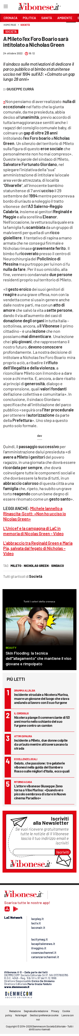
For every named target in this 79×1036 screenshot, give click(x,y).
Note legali (21, 1015)
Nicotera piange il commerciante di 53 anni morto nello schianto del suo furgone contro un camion (42, 721)
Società (25, 24)
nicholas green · (37, 566)
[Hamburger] (5, 7)
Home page (10, 24)
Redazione (15, 1011)
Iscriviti (62, 852)
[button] (71, 27)
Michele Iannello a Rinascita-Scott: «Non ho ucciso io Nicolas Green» (34, 513)
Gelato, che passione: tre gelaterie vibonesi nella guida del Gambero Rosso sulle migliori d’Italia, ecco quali (42, 767)
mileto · (17, 566)
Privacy (55, 1011)
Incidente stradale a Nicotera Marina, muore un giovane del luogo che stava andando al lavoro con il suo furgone (41, 698)
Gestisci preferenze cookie (44, 1015)
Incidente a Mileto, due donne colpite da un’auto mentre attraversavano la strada (41, 744)
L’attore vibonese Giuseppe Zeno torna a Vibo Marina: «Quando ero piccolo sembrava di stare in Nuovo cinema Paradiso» (40, 792)
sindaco (57, 566)
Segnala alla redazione (36, 1011)
